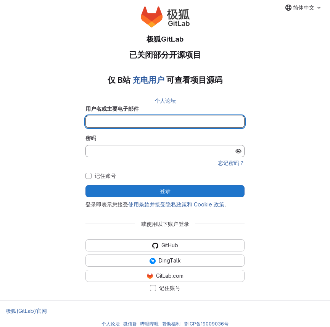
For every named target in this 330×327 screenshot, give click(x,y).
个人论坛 (165, 100)
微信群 (130, 324)
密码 (90, 138)
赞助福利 (171, 324)
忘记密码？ (231, 162)
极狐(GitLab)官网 (26, 311)
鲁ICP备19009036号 (206, 324)
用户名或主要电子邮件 (112, 108)
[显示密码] (238, 151)
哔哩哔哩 (149, 324)
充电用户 (148, 80)
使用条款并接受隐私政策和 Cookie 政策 (176, 204)
